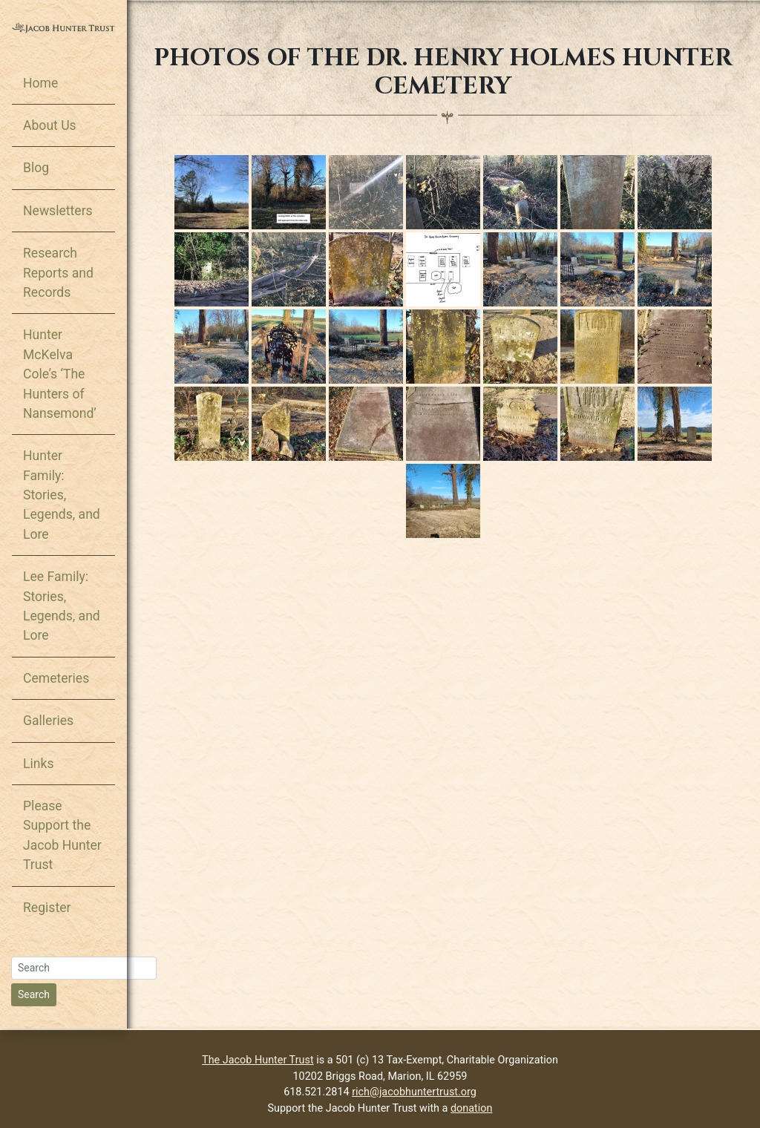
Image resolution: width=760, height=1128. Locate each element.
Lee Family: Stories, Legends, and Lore (61, 606)
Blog (36, 167)
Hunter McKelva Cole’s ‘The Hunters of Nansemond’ (59, 374)
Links (38, 763)
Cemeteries (56, 678)
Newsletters (58, 210)
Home (40, 83)
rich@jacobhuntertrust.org (414, 1092)
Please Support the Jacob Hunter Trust (62, 835)
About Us (49, 125)
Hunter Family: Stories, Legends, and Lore (61, 495)
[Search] (84, 968)
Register (47, 907)
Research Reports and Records (58, 273)
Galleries (48, 720)
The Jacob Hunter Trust (258, 1060)
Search (34, 994)
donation (471, 1108)
